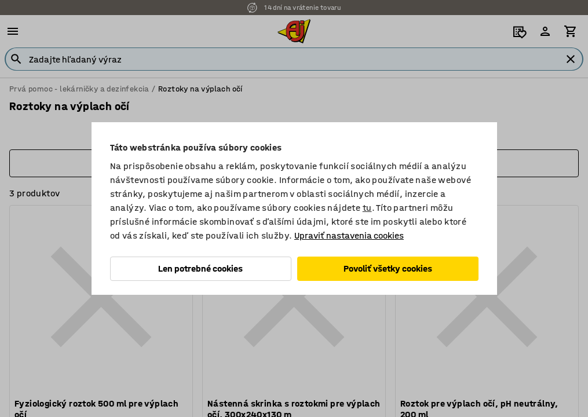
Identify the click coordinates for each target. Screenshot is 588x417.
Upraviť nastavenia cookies (349, 235)
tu (367, 207)
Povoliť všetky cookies (388, 268)
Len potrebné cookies (200, 268)
